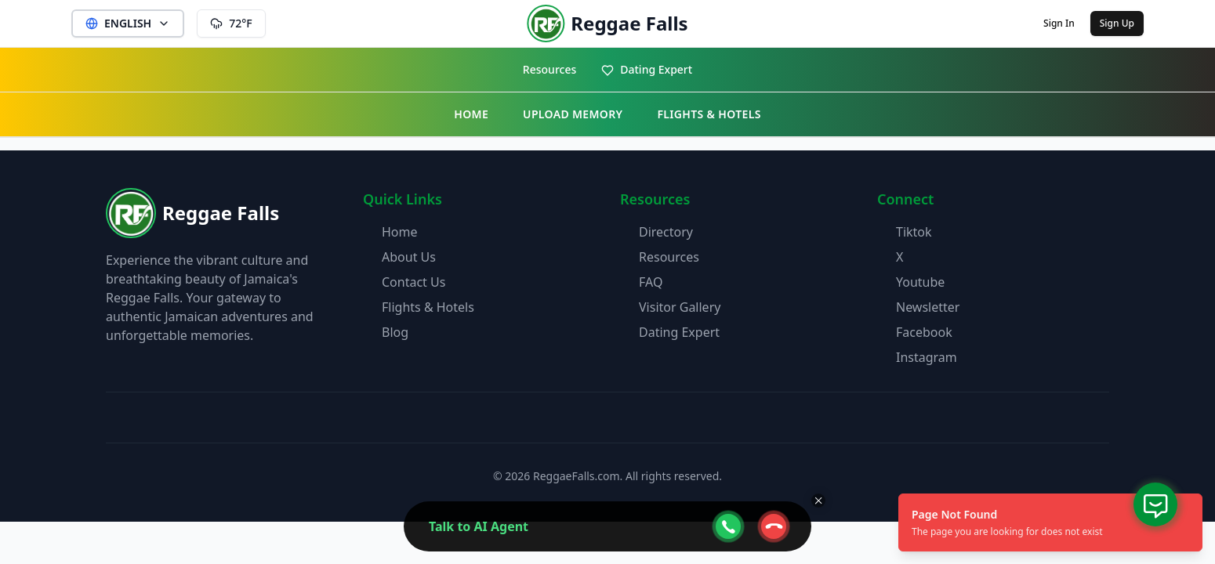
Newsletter (927, 307)
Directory (666, 231)
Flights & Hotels (428, 307)
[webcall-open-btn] (728, 526)
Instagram (926, 357)
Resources (549, 69)
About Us (409, 257)
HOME (471, 114)
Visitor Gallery (679, 307)
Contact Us (413, 282)
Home (400, 231)
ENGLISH (127, 23)
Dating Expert (646, 69)
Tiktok (914, 231)
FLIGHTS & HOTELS (708, 114)
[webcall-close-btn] (773, 526)
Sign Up (1117, 23)
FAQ (650, 282)
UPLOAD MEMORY (572, 114)
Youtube (920, 282)
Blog (395, 332)
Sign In (1059, 23)
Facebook (924, 332)
